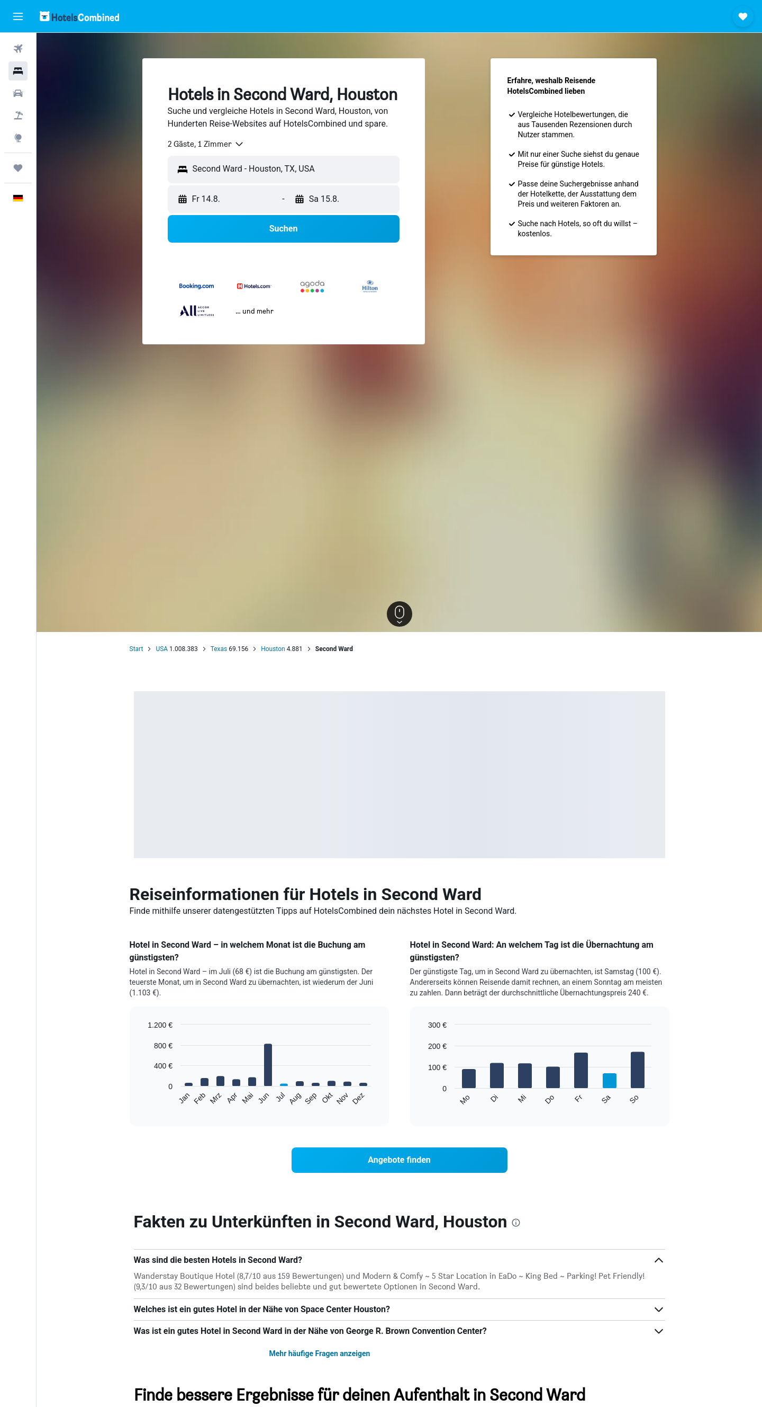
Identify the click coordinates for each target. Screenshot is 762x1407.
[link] (399, 1160)
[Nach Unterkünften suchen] (18, 71)
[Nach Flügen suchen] (18, 48)
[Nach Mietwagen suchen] (18, 93)
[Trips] (18, 168)
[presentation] (516, 1222)
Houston (273, 649)
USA (162, 649)
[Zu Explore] (18, 137)
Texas (219, 649)
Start (136, 649)
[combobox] (206, 144)
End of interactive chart (142, 1097)
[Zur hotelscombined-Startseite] (79, 16)
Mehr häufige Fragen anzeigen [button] (319, 1353)
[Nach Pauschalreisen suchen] (18, 115)
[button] (18, 16)
